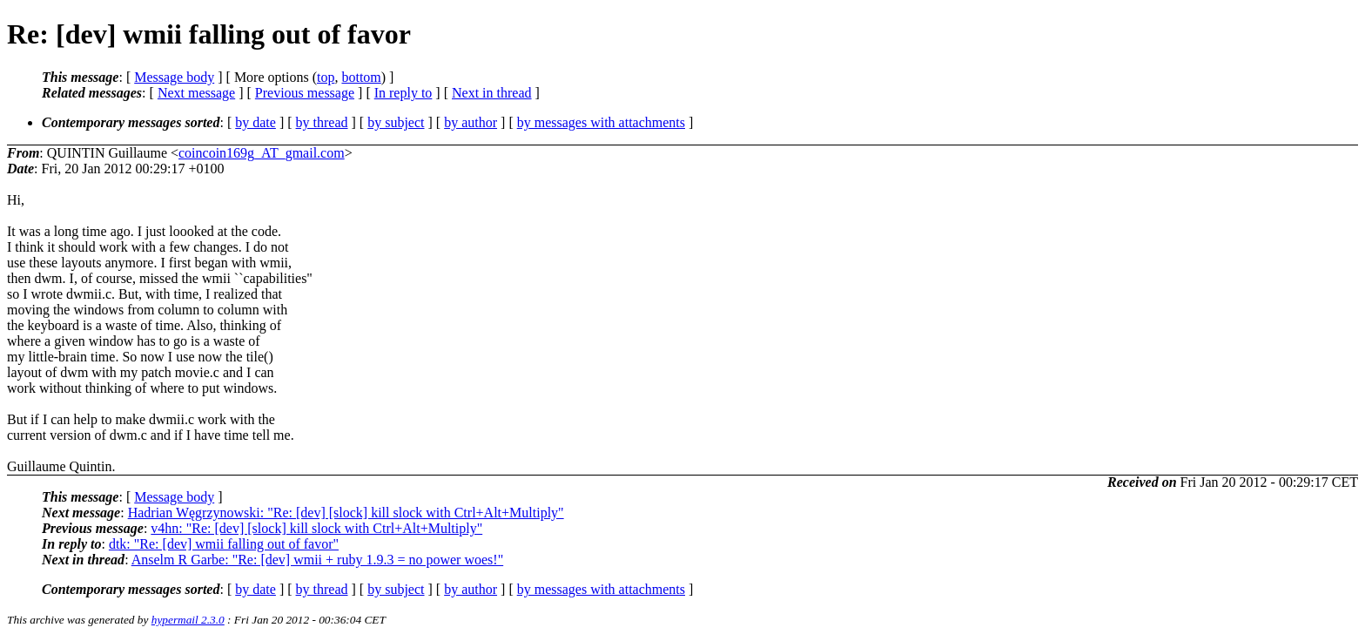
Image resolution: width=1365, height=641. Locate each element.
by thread (322, 122)
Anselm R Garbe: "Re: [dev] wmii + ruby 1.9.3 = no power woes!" (317, 559)
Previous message (304, 92)
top (325, 77)
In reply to (403, 92)
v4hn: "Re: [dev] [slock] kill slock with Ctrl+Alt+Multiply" (316, 528)
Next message (196, 92)
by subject (395, 122)
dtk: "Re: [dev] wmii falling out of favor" (224, 543)
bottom (360, 77)
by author (470, 122)
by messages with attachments (601, 122)
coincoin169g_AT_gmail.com (261, 152)
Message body (174, 77)
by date (255, 122)
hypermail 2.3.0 (188, 619)
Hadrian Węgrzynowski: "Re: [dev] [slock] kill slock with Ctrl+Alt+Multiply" (346, 512)
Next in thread (492, 92)
